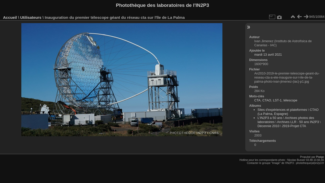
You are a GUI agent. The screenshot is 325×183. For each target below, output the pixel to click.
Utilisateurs (30, 17)
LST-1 (277, 100)
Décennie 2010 (268, 126)
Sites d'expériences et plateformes (282, 110)
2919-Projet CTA (294, 126)
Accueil (10, 17)
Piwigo (320, 156)
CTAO (266, 100)
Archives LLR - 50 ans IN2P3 (298, 122)
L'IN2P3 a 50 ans (269, 118)
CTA (257, 100)
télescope (290, 100)
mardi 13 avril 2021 (268, 54)
